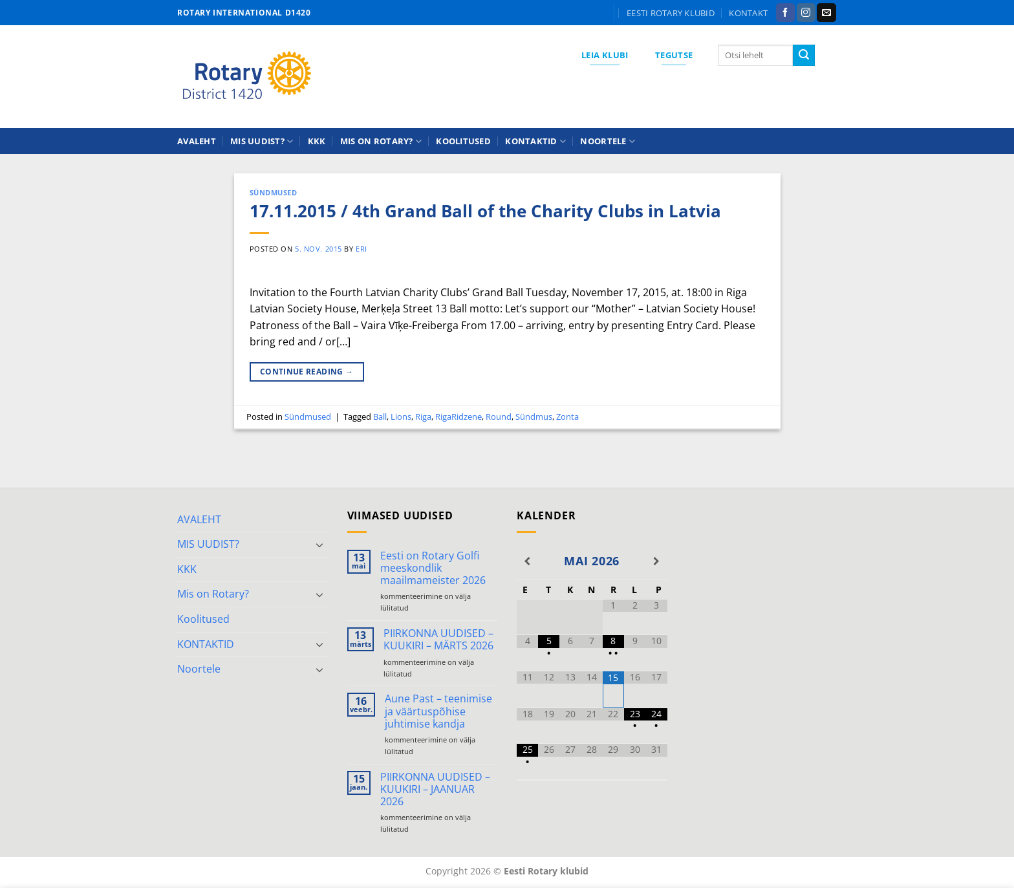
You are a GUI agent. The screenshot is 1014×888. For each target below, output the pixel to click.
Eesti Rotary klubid (671, 13)
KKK (317, 141)
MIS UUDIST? (261, 141)
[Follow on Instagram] (806, 13)
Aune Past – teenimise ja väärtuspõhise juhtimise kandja (438, 711)
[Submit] (804, 56)
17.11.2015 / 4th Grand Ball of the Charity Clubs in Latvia (485, 211)
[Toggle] (320, 544)
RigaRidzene (458, 416)
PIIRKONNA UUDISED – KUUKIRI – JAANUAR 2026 (435, 789)
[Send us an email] (826, 13)
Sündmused (273, 192)
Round (499, 416)
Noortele (607, 141)
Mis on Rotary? (381, 141)
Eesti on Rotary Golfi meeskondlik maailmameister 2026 (433, 568)
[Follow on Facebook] (785, 13)
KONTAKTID (535, 141)
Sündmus (533, 416)
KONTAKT (748, 13)
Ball (380, 416)
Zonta (567, 416)
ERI (361, 249)
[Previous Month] (527, 561)
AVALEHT (196, 141)
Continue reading (307, 371)
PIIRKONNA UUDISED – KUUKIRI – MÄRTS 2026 (438, 639)
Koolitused (463, 141)
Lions (401, 416)
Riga (423, 416)
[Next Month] (656, 561)
